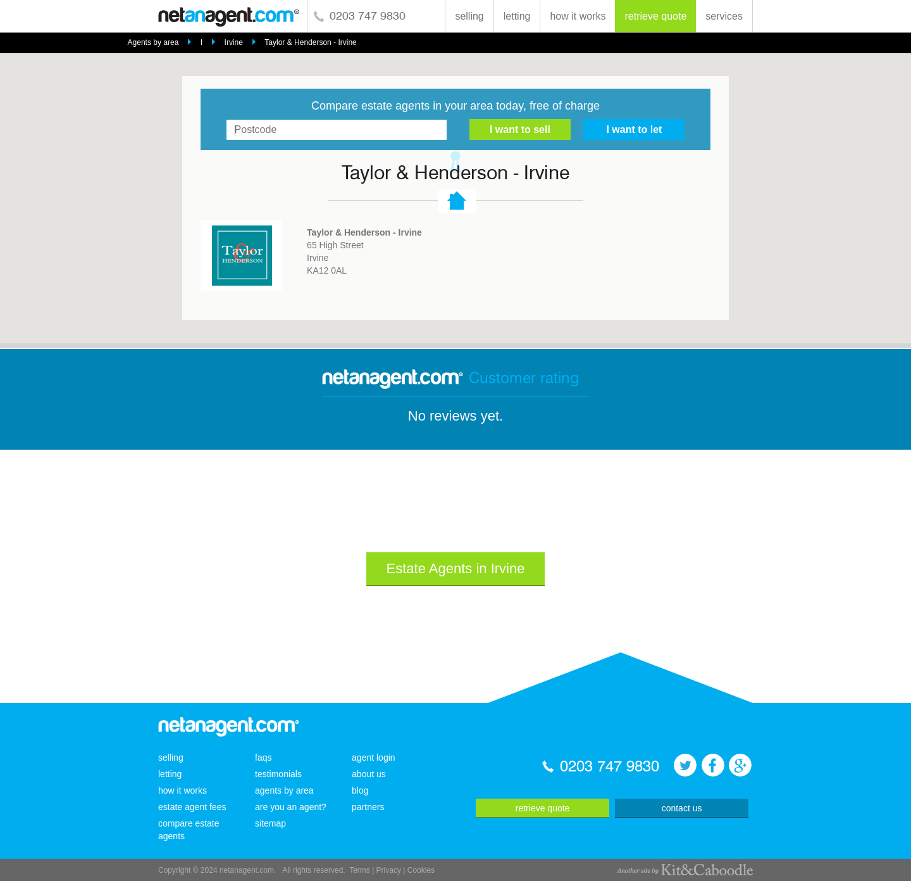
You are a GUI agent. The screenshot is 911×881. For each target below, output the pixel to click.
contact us (682, 808)
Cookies (421, 870)
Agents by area (153, 42)
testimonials (278, 774)
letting (517, 16)
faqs (263, 757)
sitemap (270, 823)
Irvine (234, 42)
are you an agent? (290, 807)
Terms (359, 870)
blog (360, 790)
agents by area (284, 790)
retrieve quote (655, 16)
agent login (373, 757)
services (724, 16)
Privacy (388, 870)
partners (368, 807)
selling (469, 16)
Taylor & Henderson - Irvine (310, 42)
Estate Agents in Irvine (456, 568)
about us (369, 774)
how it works (577, 16)
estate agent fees (192, 807)
